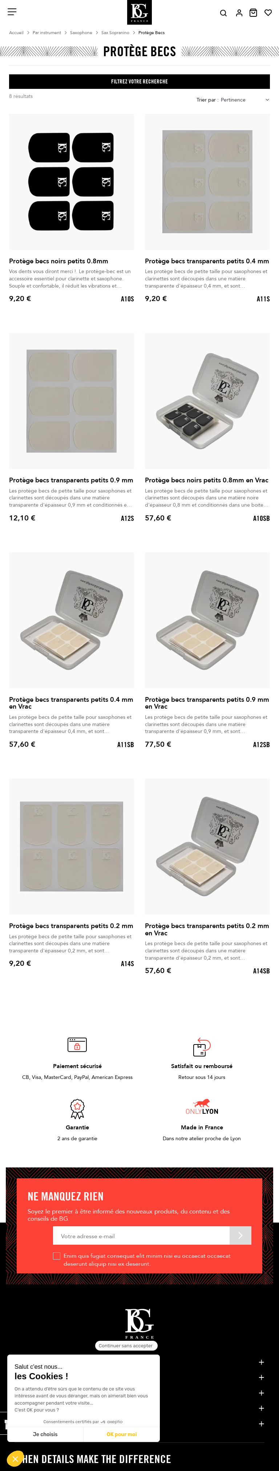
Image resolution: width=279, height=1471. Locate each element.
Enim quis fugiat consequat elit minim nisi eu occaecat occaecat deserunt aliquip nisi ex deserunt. (147, 1260)
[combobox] (245, 99)
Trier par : (208, 99)
